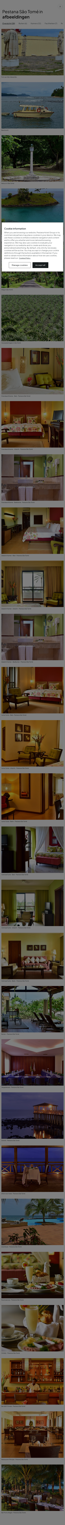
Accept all (40, 265)
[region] (32, 247)
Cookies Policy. (25, 258)
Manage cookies (20, 265)
